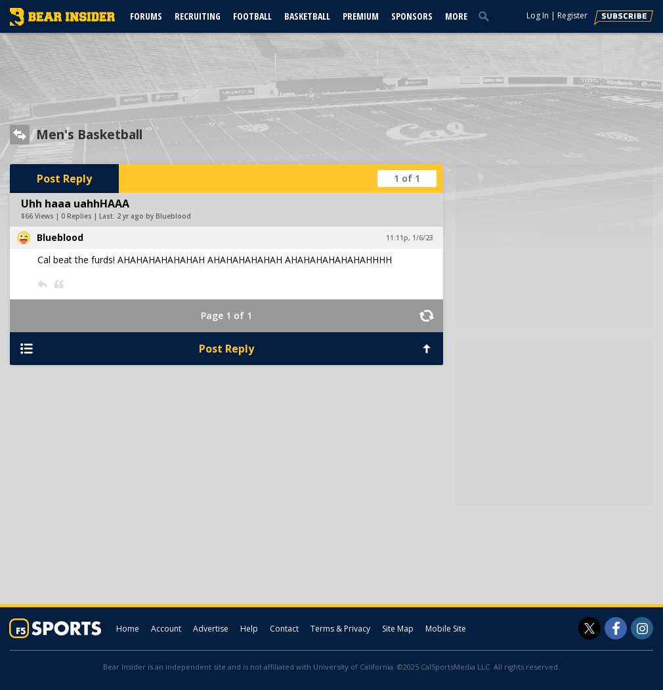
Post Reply (64, 178)
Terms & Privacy (340, 628)
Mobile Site (445, 628)
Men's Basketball (89, 134)
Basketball (307, 16)
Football (252, 16)
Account (166, 628)
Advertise (210, 628)
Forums (146, 16)
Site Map (398, 628)
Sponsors (412, 16)
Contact (284, 628)
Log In (537, 15)
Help (249, 628)
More (456, 16)
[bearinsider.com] (62, 22)
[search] (486, 15)
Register (572, 15)
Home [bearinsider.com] (127, 628)
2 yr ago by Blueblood (154, 216)
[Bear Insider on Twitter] (589, 628)
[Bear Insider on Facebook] (616, 628)
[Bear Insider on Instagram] (642, 628)
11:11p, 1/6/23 (409, 237)
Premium (361, 16)
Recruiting (198, 16)
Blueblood (60, 237)
